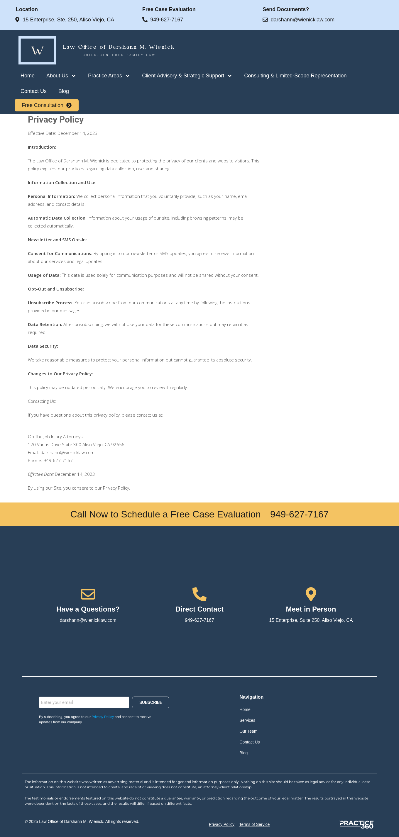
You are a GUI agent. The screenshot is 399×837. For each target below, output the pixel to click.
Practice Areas (109, 76)
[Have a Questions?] (88, 594)
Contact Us (34, 91)
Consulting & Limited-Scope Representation (295, 76)
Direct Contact (199, 609)
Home (28, 76)
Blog (63, 91)
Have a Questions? (88, 609)
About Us (61, 76)
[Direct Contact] (199, 594)
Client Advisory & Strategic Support (187, 76)
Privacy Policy (103, 717)
